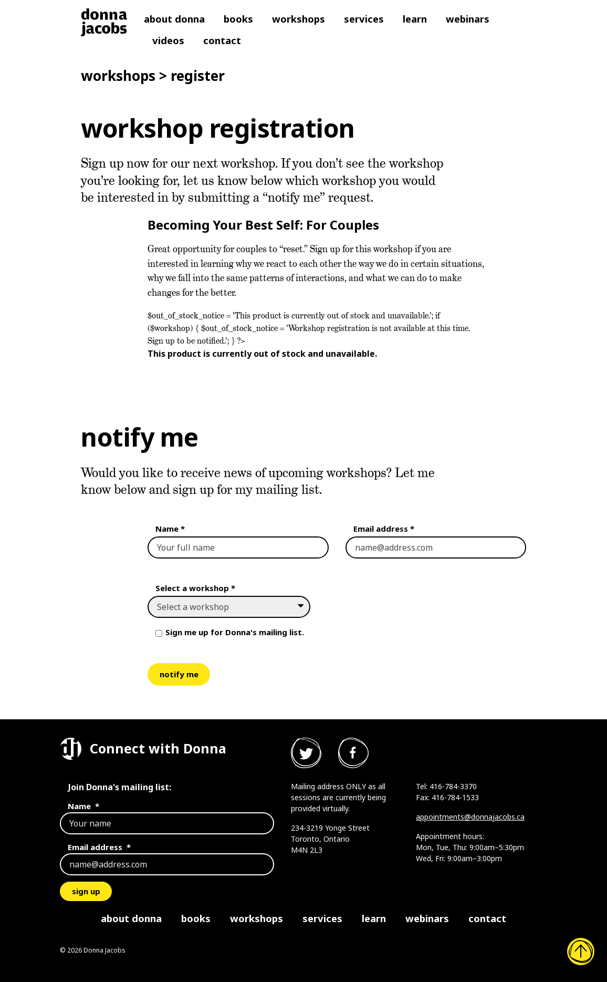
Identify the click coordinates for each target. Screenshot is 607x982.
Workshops (298, 18)
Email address (383, 528)
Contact (222, 40)
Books (238, 18)
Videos (168, 40)
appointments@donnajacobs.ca (470, 817)
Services (364, 18)
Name (170, 528)
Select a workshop (195, 588)
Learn (415, 18)
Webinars (467, 18)
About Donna (174, 18)
